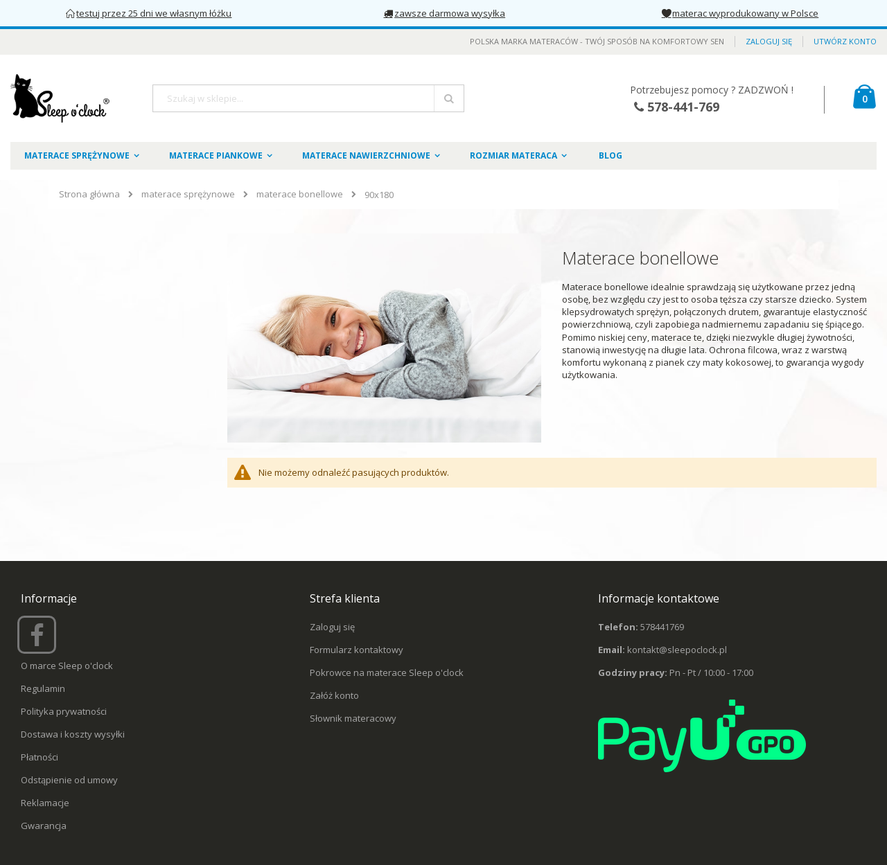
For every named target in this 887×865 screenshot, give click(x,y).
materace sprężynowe (188, 194)
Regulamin (43, 688)
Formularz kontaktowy (356, 649)
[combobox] (308, 98)
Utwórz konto (845, 41)
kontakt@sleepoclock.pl (677, 649)
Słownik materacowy (353, 718)
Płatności (39, 757)
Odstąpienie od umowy (69, 780)
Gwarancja (44, 825)
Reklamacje (45, 802)
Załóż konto (334, 695)
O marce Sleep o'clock (67, 665)
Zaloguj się (769, 41)
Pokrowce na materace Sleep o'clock (387, 672)
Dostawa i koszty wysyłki (73, 734)
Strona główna (89, 194)
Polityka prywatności (64, 711)
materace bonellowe (299, 194)
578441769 (662, 627)
